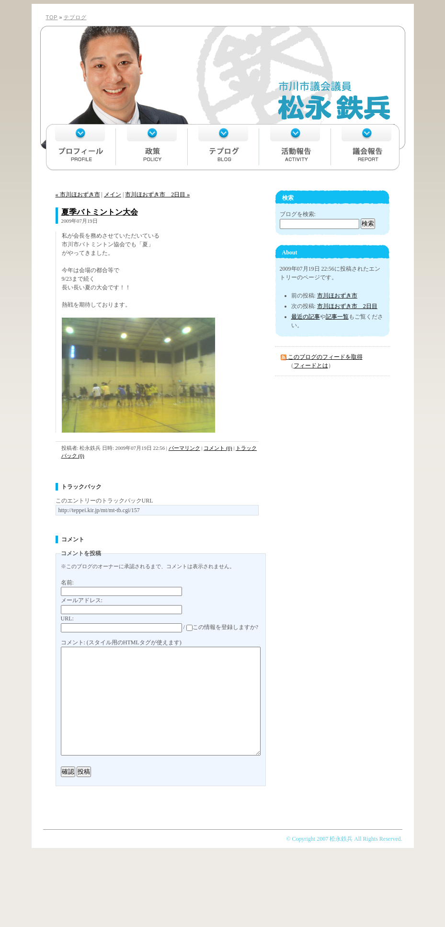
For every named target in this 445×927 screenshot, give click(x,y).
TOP (52, 17)
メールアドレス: (82, 600)
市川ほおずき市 (337, 295)
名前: (67, 582)
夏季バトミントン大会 (99, 212)
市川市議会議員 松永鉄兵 (222, 76)
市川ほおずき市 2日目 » (157, 194)
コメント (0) (218, 448)
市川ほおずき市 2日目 (347, 306)
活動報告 (294, 147)
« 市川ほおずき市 (78, 194)
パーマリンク (184, 448)
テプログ (75, 17)
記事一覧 (337, 316)
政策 (152, 147)
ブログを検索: (298, 214)
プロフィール (81, 147)
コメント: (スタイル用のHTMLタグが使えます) (121, 642)
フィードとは (311, 365)
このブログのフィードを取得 (322, 357)
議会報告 (364, 147)
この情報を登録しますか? (222, 627)
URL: (67, 618)
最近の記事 (305, 316)
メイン (112, 194)
